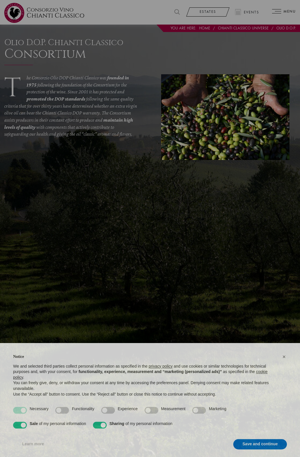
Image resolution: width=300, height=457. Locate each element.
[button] (284, 367)
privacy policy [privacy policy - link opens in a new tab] (161, 376)
